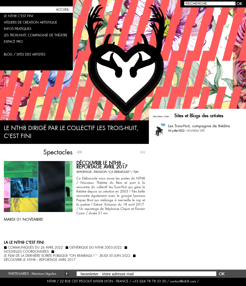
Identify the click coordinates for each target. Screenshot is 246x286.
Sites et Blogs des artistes (198, 116)
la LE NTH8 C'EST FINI (24, 242)
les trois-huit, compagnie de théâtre (35, 35)
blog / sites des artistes (24, 54)
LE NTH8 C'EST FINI (18, 16)
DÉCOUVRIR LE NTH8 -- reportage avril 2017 (101, 165)
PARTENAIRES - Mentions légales (32, 273)
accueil (62, 9)
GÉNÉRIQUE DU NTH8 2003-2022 (95, 248)
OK (221, 273)
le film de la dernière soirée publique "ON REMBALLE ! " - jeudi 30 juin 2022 (67, 256)
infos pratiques (17, 29)
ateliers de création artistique (30, 22)
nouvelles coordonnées (26, 252)
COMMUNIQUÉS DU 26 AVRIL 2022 (35, 248)
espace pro (13, 41)
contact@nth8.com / (184, 281)
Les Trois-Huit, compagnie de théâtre (199, 125)
